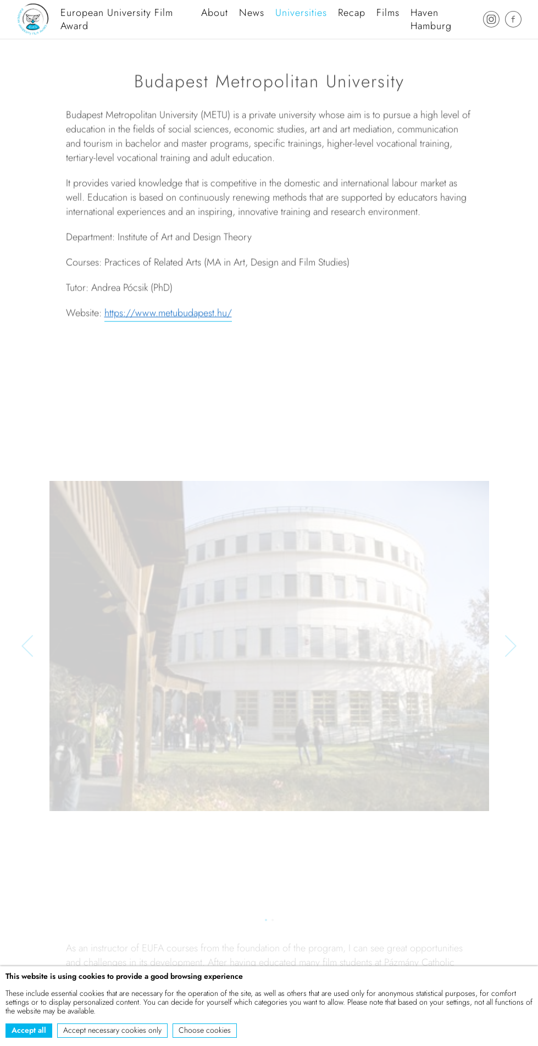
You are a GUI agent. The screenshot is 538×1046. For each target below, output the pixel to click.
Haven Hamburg (431, 19)
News (251, 13)
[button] (27, 647)
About (214, 13)
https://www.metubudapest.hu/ (168, 315)
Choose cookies (205, 1030)
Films (388, 13)
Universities (301, 13)
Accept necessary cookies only (112, 1030)
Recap (351, 13)
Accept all (29, 1030)
